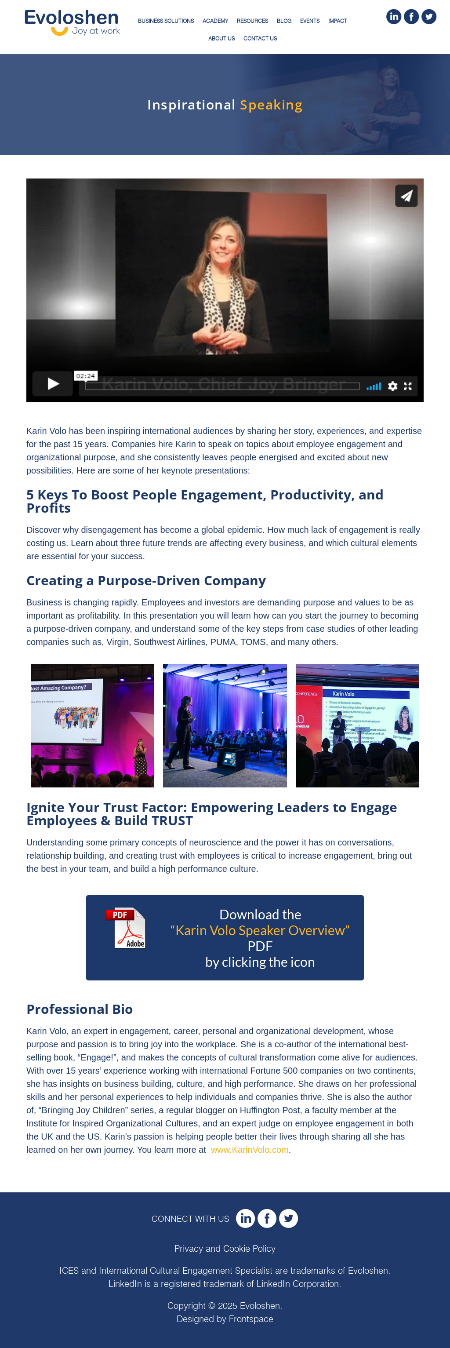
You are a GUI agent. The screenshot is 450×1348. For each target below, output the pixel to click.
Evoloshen (368, 1271)
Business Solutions (166, 21)
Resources (252, 21)
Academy (215, 21)
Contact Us (260, 38)
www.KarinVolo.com (250, 1150)
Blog (284, 21)
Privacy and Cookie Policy (225, 1249)
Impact (337, 21)
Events (309, 21)
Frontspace (251, 1319)
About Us (221, 38)
